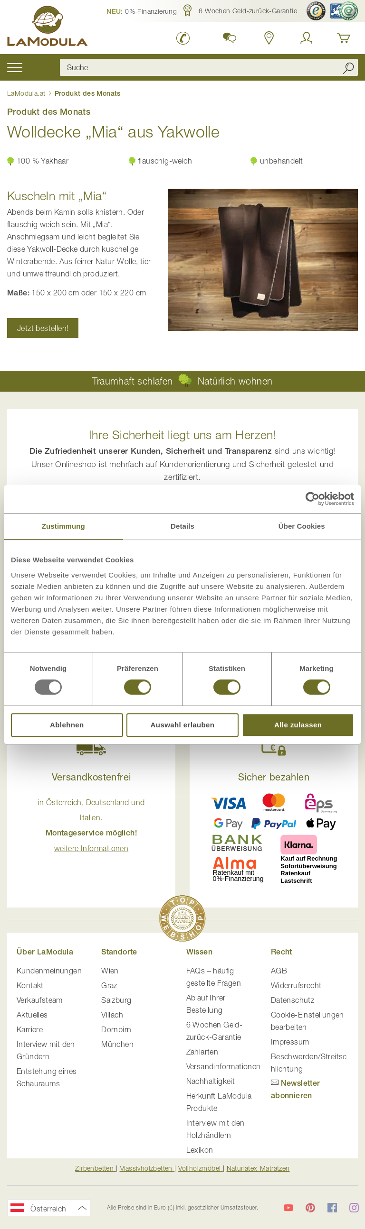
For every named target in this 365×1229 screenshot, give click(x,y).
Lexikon (199, 1150)
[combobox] (209, 67)
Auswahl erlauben (183, 725)
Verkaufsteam (40, 1000)
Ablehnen (67, 725)
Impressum (290, 1041)
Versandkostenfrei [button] (91, 776)
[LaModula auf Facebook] (332, 1207)
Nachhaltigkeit (210, 1081)
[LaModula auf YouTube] (288, 1207)
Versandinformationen (223, 1066)
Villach (112, 1014)
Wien (110, 970)
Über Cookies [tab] (302, 526)
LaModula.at (27, 93)
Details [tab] (182, 526)
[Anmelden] (306, 38)
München (117, 1044)
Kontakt (30, 985)
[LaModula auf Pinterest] (310, 1207)
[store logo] (47, 27)
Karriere (30, 1029)
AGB (279, 970)
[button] (141, 11)
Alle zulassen (298, 725)
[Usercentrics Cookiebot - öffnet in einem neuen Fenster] (312, 499)
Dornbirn (116, 1029)
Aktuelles (32, 1014)
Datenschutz (292, 1000)
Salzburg (116, 1000)
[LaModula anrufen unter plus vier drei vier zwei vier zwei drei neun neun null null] (183, 38)
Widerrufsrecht (296, 985)
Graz (109, 985)
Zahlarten (202, 1051)
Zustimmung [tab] (63, 526)
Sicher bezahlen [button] (273, 776)
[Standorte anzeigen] (269, 38)
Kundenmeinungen (49, 970)
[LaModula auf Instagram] (354, 1207)
